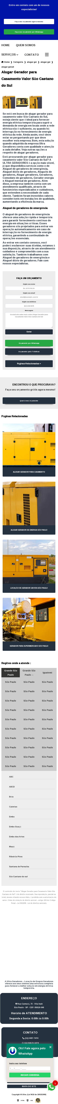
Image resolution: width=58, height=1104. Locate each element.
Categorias (18, 62)
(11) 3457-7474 (30, 1038)
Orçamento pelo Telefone (28, 351)
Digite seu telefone (29, 301)
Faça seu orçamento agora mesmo (29, 21)
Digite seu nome (29, 284)
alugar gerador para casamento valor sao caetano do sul (7, 67)
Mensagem (29, 310)
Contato (31, 54)
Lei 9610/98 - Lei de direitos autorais (31, 903)
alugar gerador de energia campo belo (45, 62)
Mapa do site (29, 1086)
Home (5, 45)
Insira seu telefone (18, 1063)
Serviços (8, 54)
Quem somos (25, 45)
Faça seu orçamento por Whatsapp (29, 31)
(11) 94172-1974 (30, 1043)
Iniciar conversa (30, 1075)
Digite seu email (29, 293)
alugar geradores (32, 62)
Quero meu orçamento (29, 400)
